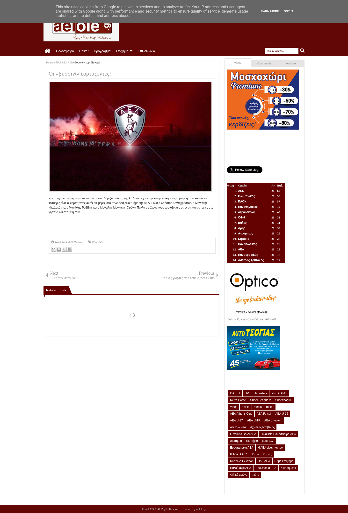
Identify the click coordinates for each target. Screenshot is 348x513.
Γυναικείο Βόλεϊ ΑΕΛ (243, 434)
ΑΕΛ (144, 509)
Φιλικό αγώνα (238, 474)
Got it (288, 11)
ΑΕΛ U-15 (281, 413)
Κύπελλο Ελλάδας (241, 461)
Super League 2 (260, 400)
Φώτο (255, 474)
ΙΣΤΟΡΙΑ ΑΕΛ (239, 454)
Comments (264, 63)
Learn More (269, 11)
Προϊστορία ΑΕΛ (265, 468)
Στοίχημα (122, 51)
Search (302, 50)
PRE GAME (279, 393)
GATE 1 (235, 393)
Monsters (261, 393)
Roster (84, 51)
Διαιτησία (236, 441)
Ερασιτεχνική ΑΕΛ (241, 447)
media (258, 407)
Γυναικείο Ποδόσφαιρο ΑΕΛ (278, 434)
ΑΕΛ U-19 (253, 420)
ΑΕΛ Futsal (264, 413)
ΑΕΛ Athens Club (241, 413)
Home (47, 51)
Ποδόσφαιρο (65, 51)
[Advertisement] (137, 225)
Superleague (283, 400)
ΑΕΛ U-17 (236, 420)
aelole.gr (91, 198)
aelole (245, 407)
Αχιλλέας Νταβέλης (262, 427)
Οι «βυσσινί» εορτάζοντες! (80, 73)
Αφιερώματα (238, 427)
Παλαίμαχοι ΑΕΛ (240, 468)
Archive (291, 63)
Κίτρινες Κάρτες (262, 454)
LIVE (248, 393)
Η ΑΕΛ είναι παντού (270, 447)
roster (270, 407)
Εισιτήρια (252, 441)
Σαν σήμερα (288, 468)
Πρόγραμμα (102, 51)
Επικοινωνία (146, 51)
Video (237, 62)
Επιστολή (268, 441)
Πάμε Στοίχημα (284, 461)
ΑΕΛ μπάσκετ (273, 420)
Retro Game (238, 400)
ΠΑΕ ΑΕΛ (97, 242)
